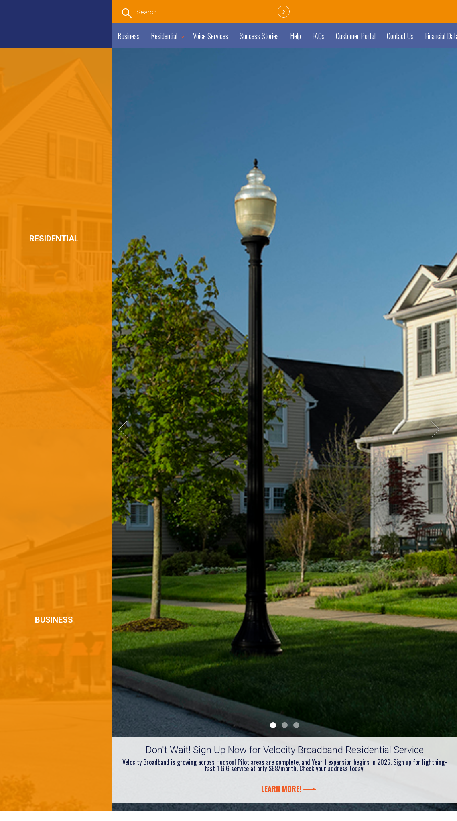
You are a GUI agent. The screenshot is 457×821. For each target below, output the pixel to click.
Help (295, 36)
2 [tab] (285, 725)
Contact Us (400, 36)
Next (439, 429)
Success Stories (259, 36)
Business (129, 36)
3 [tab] (296, 725)
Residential (164, 36)
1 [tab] (273, 725)
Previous (130, 429)
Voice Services (210, 36)
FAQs (318, 36)
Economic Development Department (58, 17)
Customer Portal (356, 36)
